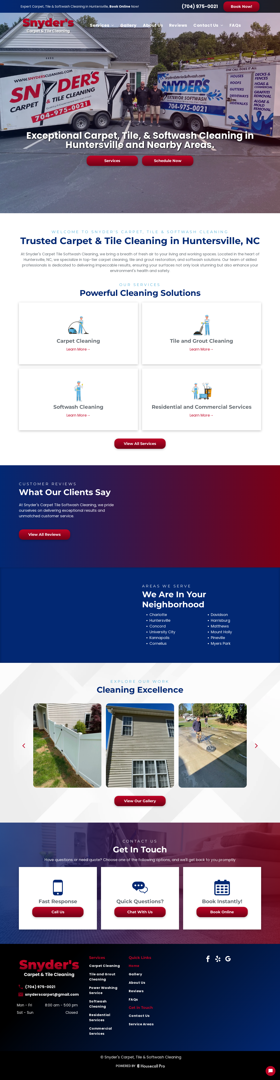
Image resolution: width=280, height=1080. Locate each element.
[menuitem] (102, 25)
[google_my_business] (228, 959)
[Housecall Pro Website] (151, 1067)
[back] (23, 745)
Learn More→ (78, 349)
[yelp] (217, 959)
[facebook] (207, 959)
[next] (256, 745)
